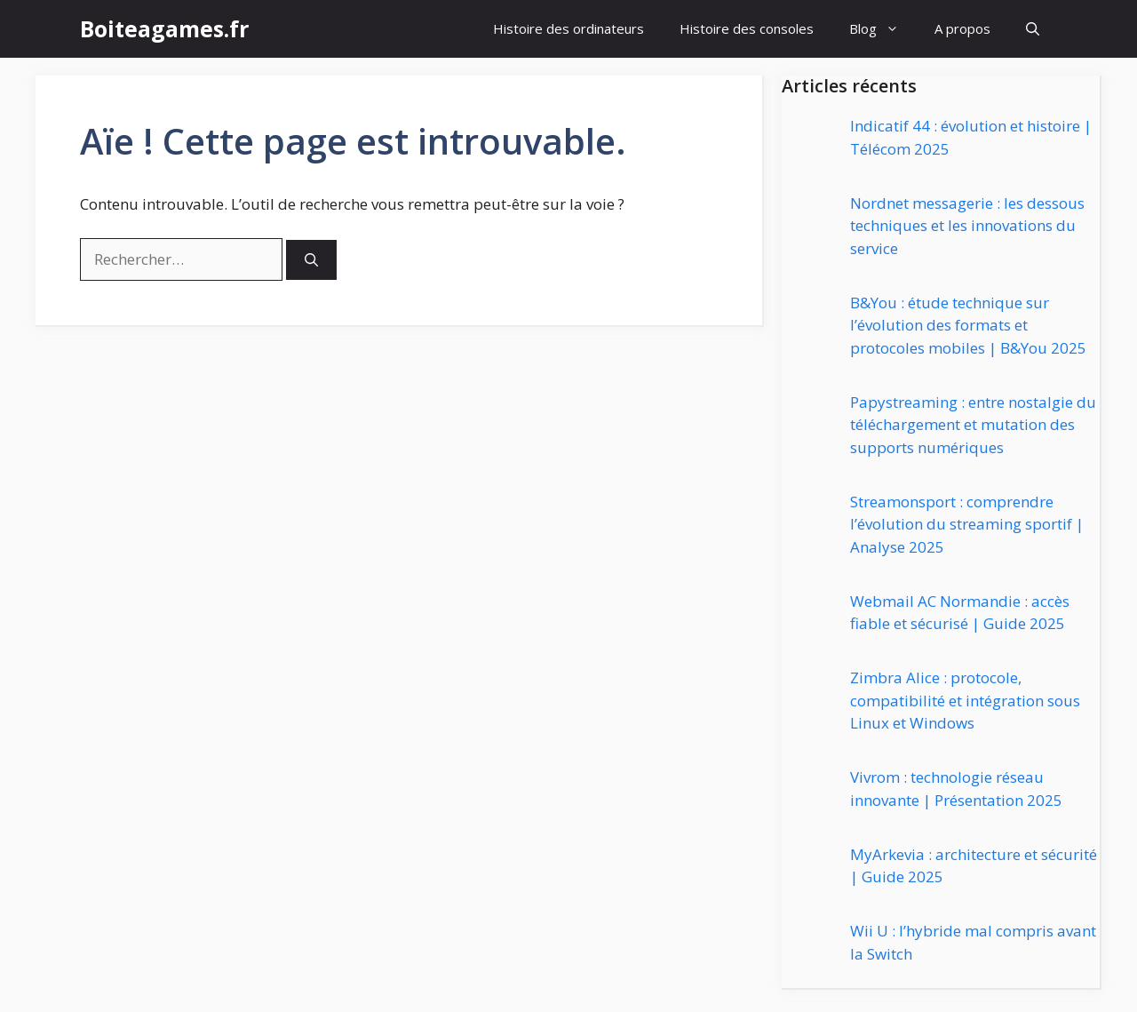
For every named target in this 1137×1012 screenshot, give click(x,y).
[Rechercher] (311, 260)
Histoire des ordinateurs (568, 28)
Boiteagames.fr (164, 28)
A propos (962, 28)
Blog (883, 29)
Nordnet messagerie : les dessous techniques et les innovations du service (967, 226)
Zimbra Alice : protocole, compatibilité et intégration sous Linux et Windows (965, 700)
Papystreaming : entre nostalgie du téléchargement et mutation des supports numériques (973, 425)
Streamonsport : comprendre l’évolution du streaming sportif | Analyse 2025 (967, 524)
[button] (1032, 29)
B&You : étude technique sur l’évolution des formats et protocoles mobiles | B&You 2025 (968, 325)
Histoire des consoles (747, 28)
